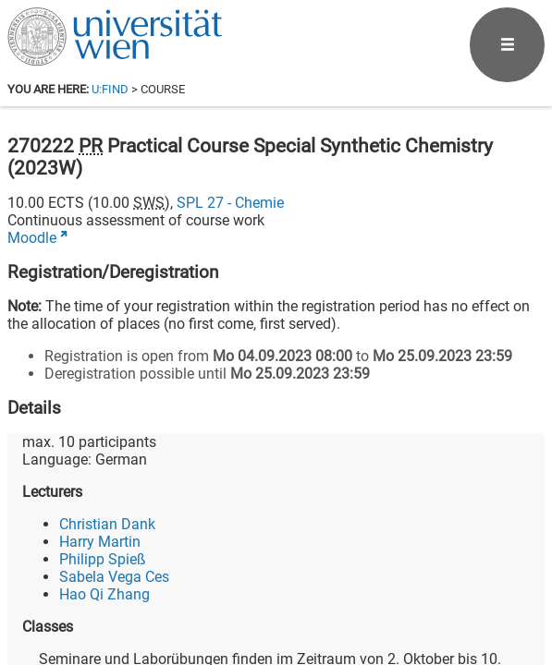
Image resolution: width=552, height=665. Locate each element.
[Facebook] (337, 587)
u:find (110, 89)
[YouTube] (455, 587)
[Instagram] (514, 587)
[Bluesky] (396, 587)
